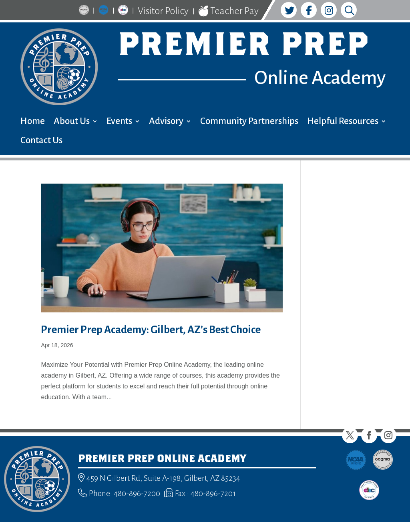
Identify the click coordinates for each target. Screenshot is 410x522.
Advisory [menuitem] (166, 122)
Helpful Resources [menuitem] (342, 122)
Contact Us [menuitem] (41, 141)
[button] (350, 435)
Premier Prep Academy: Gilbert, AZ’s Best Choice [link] (151, 330)
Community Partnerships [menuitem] (249, 122)
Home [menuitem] (32, 122)
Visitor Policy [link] (163, 11)
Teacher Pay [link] (229, 11)
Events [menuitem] (119, 122)
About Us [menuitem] (72, 122)
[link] (84, 11)
